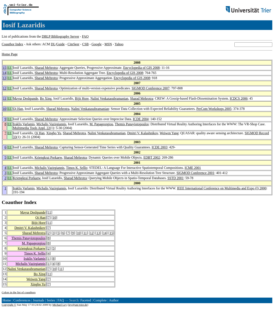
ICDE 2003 (159, 147)
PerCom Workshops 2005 (213, 109)
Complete (100, 300)
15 (4, 67)
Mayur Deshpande (25, 98)
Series (51, 300)
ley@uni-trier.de (77, 304)
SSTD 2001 (175, 178)
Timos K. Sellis (76, 168)
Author (114, 300)
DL (53, 44)
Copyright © (9, 304)
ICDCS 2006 (238, 98)
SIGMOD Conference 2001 (195, 173)
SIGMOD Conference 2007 (151, 88)
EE (9, 67)
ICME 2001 (193, 168)
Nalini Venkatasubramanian (109, 98)
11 (4, 98)
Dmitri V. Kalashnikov (142, 133)
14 (4, 73)
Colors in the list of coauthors (19, 292)
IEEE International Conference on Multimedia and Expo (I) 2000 (222, 188)
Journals (38, 300)
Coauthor (12, 202)
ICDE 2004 (140, 119)
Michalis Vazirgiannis (51, 124)
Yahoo (119, 44)
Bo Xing (46, 98)
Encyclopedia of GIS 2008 (141, 67)
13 (4, 78)
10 (4, 109)
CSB (85, 44)
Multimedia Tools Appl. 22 (31, 128)
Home (7, 300)
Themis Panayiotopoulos (132, 124)
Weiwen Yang (169, 133)
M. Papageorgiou (101, 124)
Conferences (21, 300)
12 (4, 88)
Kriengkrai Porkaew (48, 157)
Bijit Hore (82, 98)
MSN (108, 44)
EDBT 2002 (151, 157)
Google (97, 44)
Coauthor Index (12, 44)
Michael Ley (59, 304)
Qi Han (18, 109)
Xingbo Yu (53, 133)
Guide (60, 44)
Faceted (85, 300)
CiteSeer (73, 44)
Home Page (10, 54)
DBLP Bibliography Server (60, 36)
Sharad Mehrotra (46, 67)
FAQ (85, 36)
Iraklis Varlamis (24, 124)
